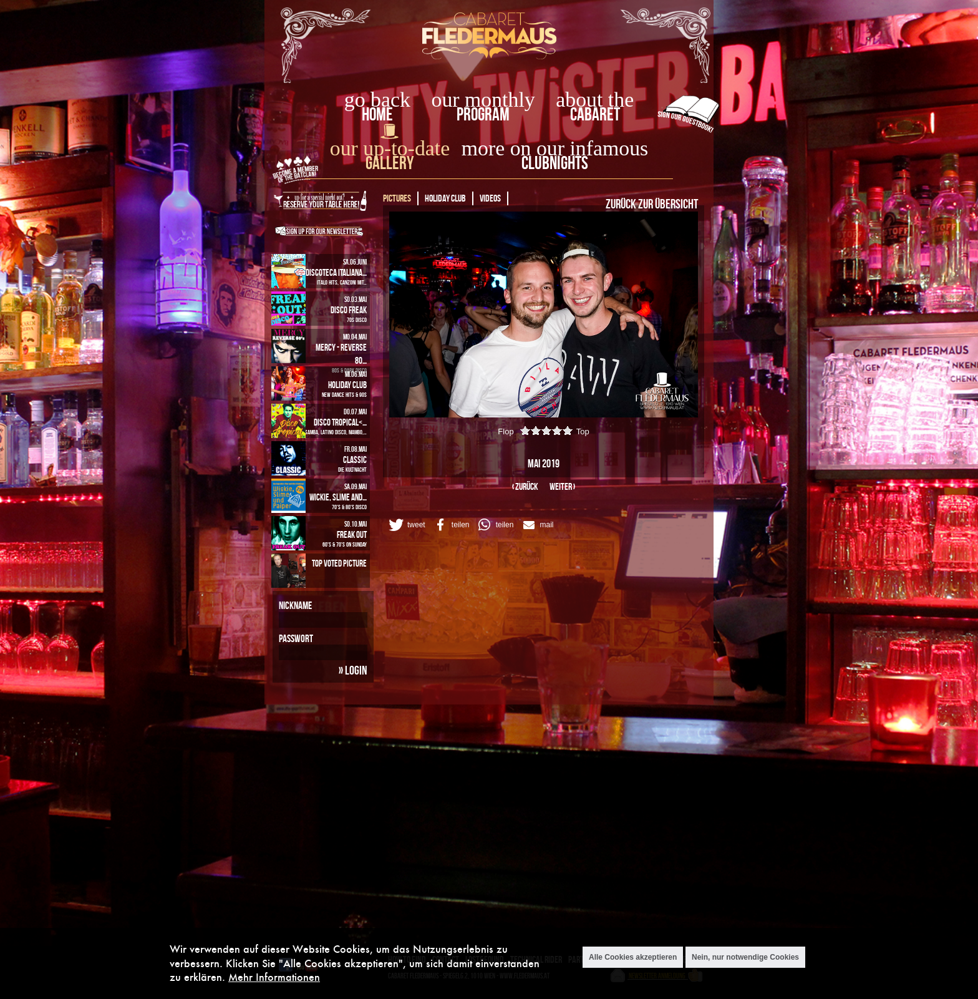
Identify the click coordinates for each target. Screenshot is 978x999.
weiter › (562, 486)
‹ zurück (525, 486)
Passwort (296, 638)
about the (595, 99)
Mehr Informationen (274, 976)
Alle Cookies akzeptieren (633, 957)
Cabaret (595, 114)
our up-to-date (390, 148)
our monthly (483, 99)
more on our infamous (555, 148)
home (377, 114)
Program (483, 114)
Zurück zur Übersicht (652, 203)
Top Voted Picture (339, 563)
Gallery (390, 162)
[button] (406, 524)
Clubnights (554, 162)
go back (377, 99)
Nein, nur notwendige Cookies (745, 957)
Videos (490, 198)
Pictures (397, 198)
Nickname (295, 605)
